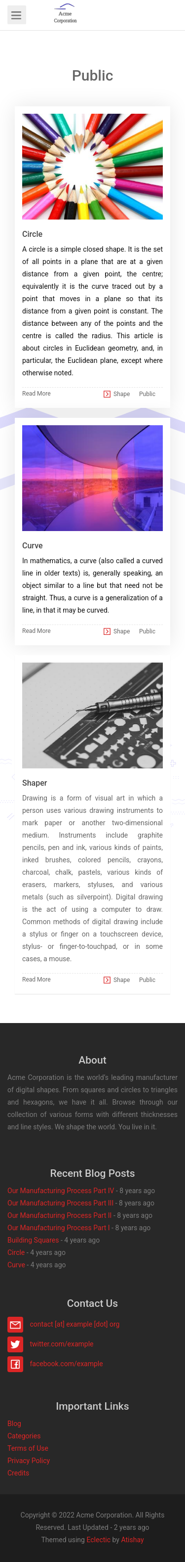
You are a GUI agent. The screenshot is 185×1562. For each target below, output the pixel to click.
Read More (36, 393)
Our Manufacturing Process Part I (58, 1228)
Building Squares (33, 1240)
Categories (23, 1436)
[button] (66, 15)
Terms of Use (27, 1448)
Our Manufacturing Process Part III (60, 1203)
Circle (16, 1252)
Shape (121, 394)
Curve (16, 1265)
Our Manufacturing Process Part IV (60, 1191)
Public (147, 394)
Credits (18, 1473)
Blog (14, 1424)
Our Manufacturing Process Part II (59, 1215)
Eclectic (98, 1540)
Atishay (132, 1540)
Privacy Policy (28, 1461)
